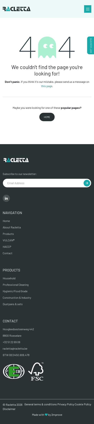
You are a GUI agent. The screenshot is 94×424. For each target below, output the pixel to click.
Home (47, 117)
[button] (87, 183)
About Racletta (12, 227)
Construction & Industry (17, 297)
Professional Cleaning (16, 284)
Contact (7, 253)
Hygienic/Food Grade (15, 291)
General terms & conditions (40, 404)
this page (46, 86)
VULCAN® (8, 240)
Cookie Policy (83, 404)
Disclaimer (9, 409)
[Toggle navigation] (87, 9)
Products (8, 233)
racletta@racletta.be (15, 348)
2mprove (56, 414)
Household (9, 278)
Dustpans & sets (13, 304)
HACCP (7, 246)
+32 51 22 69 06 (11, 342)
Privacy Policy (65, 404)
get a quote (91, 45)
